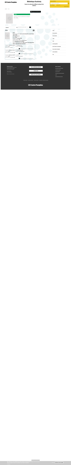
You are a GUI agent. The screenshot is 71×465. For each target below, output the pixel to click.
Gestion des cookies (36, 80)
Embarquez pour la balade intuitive (35, 11)
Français (16, 37)
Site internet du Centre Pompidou (59, 68)
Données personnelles (30, 80)
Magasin (9, 56)
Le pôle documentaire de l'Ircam (59, 76)
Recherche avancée (66, 6)
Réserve (9, 46)
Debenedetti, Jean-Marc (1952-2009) (18, 16)
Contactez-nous (36, 70)
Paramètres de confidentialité (35, 460)
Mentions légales (25, 80)
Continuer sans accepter (59, 462)
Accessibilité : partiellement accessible (43, 80)
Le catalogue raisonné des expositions (59, 73)
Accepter (53, 462)
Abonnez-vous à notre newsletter (36, 74)
